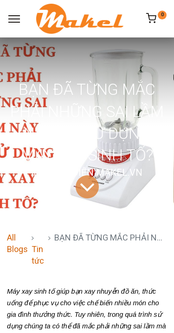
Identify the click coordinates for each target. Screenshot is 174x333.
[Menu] (14, 19)
